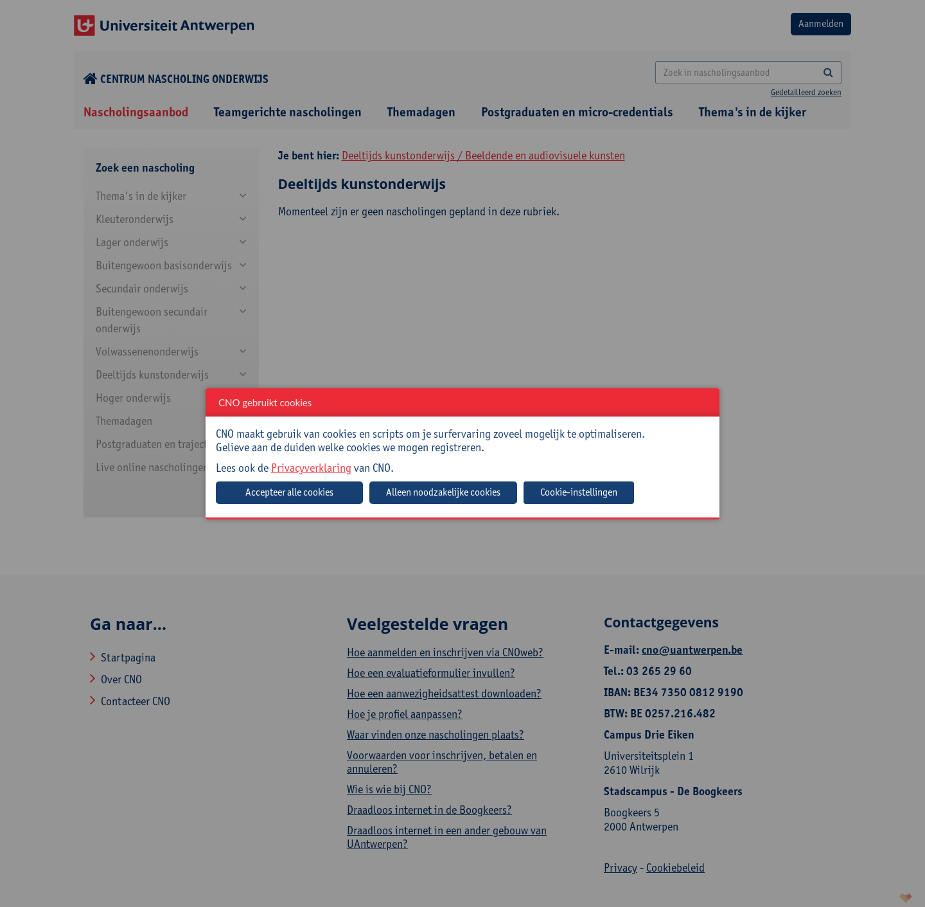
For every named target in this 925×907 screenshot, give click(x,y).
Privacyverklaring (311, 467)
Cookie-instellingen (578, 492)
